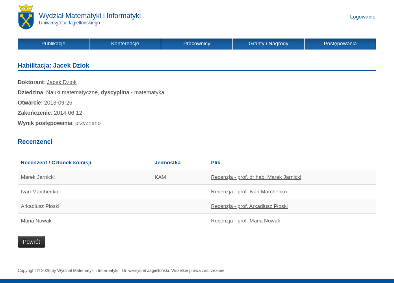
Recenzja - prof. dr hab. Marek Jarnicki (256, 177)
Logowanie (362, 17)
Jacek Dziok (61, 82)
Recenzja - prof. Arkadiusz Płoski (249, 206)
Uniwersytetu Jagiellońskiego (69, 23)
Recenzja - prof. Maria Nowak (246, 221)
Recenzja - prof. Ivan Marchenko (249, 192)
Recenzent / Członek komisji (56, 162)
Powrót (31, 242)
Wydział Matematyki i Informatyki (90, 16)
